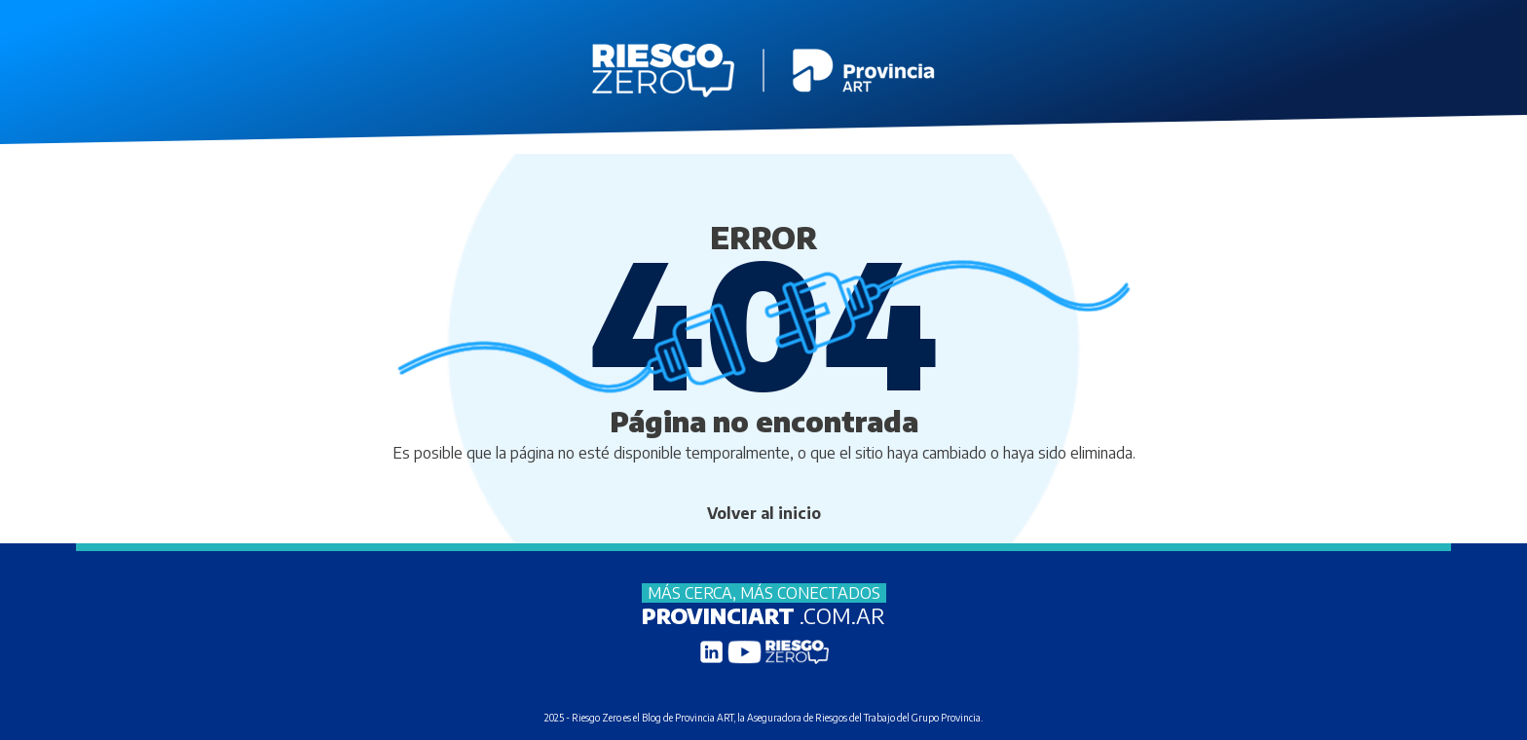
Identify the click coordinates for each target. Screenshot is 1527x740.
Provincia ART (704, 717)
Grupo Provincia (946, 717)
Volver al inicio (764, 513)
